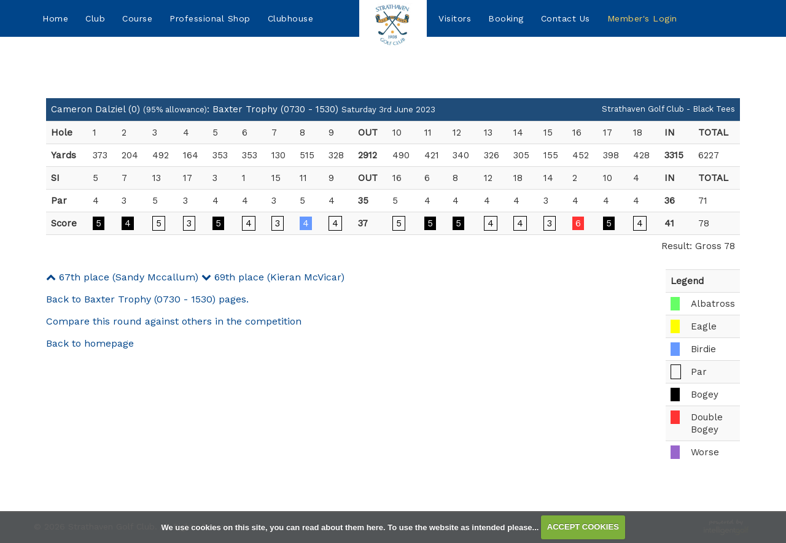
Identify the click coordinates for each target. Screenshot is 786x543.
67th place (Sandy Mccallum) (122, 277)
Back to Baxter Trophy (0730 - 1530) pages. (147, 299)
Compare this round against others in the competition (174, 321)
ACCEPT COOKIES (583, 526)
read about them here (342, 526)
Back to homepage (90, 343)
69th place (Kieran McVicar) (272, 277)
